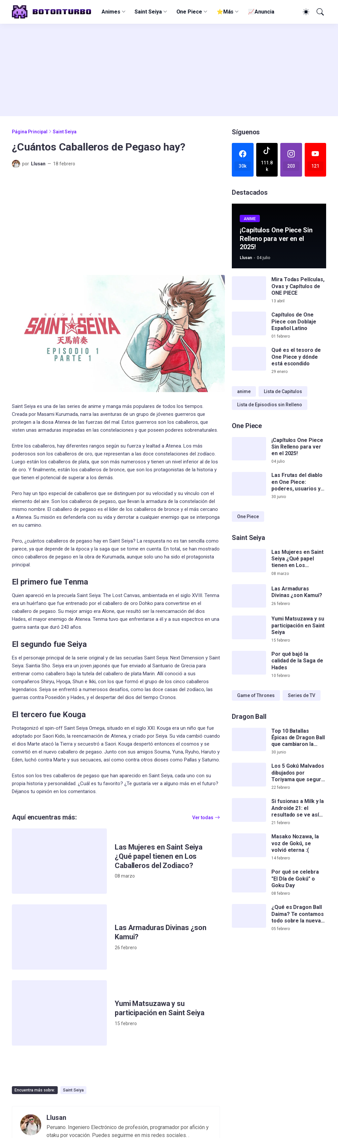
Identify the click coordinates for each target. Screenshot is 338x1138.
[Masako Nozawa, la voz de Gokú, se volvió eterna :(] (249, 845)
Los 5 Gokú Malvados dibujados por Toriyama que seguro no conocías (297, 773)
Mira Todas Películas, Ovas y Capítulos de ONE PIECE (297, 286)
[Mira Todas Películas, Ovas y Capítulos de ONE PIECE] (249, 288)
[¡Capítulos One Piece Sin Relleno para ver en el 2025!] (249, 449)
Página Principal (29, 131)
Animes (111, 12)
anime (244, 391)
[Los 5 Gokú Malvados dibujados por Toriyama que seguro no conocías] (249, 775)
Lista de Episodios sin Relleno (269, 404)
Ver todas (202, 817)
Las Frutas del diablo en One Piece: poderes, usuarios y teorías (296, 482)
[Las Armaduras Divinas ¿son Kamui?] (59, 937)
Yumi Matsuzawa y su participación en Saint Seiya (159, 1008)
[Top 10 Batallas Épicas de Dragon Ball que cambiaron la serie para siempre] (249, 740)
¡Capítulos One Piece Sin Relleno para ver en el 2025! (297, 447)
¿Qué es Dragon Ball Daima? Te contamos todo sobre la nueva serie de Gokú (297, 914)
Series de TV (301, 695)
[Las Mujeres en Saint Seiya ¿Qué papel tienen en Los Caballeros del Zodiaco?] (59, 861)
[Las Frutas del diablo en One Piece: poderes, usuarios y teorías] (249, 484)
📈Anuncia (261, 12)
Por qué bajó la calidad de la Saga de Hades (297, 661)
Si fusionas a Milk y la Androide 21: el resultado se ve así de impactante (297, 808)
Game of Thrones (256, 695)
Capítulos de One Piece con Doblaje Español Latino (293, 321)
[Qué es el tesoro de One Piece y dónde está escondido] (249, 359)
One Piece (189, 12)
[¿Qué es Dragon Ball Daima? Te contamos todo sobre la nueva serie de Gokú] (249, 916)
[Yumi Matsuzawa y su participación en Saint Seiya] (59, 1013)
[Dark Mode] (305, 11)
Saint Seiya (148, 12)
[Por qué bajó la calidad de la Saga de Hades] (249, 663)
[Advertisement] (168, 70)
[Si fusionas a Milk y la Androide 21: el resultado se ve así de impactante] (249, 810)
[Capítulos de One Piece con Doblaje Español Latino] (249, 323)
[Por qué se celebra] (249, 880)
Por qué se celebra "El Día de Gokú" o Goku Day (295, 878)
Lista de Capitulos (283, 391)
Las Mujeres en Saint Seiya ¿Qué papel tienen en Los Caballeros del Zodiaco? (158, 856)
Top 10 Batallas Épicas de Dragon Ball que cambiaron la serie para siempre (297, 738)
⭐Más (225, 12)
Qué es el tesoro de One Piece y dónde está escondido (296, 357)
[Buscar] (319, 11)
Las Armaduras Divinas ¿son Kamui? (160, 932)
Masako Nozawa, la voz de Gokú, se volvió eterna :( (295, 843)
